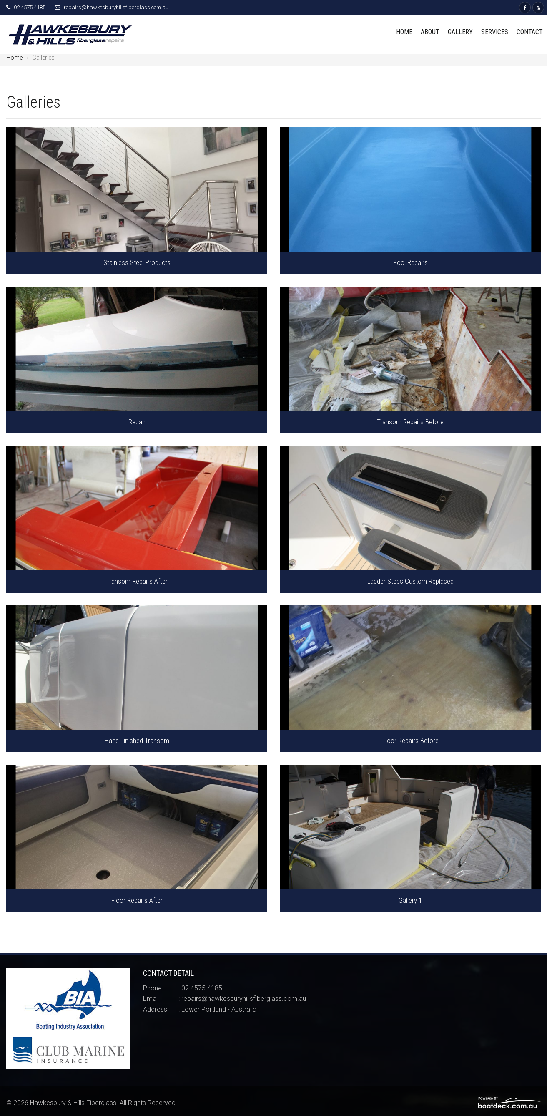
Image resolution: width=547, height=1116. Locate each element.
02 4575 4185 (29, 7)
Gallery (460, 32)
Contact (530, 32)
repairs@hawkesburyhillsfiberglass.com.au (116, 7)
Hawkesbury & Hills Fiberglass (73, 1103)
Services (494, 32)
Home (404, 32)
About (430, 32)
